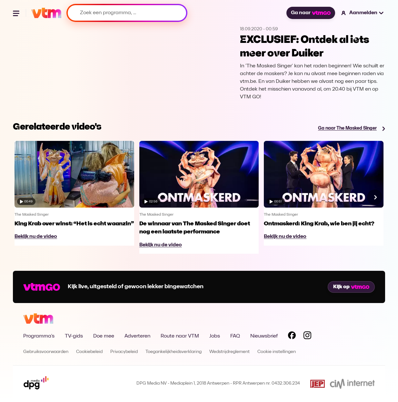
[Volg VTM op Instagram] (307, 336)
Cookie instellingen (276, 351)
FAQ (235, 336)
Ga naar (310, 12)
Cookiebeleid (89, 351)
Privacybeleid (124, 351)
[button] (362, 13)
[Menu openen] (17, 13)
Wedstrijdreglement (229, 351)
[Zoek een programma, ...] (127, 13)
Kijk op (351, 286)
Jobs (214, 336)
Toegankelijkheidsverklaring (173, 351)
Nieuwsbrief (264, 336)
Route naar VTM (180, 336)
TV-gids (74, 336)
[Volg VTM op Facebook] (292, 336)
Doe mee (103, 336)
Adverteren (137, 336)
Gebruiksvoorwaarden (45, 351)
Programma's (39, 336)
